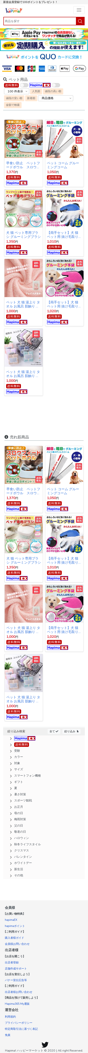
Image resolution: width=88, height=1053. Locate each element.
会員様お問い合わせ (17, 944)
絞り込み (71, 731)
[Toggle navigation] (79, 10)
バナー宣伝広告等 (16, 980)
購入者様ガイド (14, 938)
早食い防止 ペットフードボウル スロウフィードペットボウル (23, 165)
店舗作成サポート (16, 969)
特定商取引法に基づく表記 (21, 1029)
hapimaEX (11, 920)
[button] (44, 738)
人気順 (36, 91)
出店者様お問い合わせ (18, 992)
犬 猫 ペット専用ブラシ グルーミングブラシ (23, 235)
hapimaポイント (15, 926)
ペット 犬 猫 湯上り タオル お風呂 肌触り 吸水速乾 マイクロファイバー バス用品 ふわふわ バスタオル (23, 304)
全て (54, 731)
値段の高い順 (53, 91)
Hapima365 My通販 (17, 1004)
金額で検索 (13, 105)
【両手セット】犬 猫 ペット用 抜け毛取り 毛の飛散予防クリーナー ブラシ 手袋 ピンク (64, 304)
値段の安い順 (14, 98)
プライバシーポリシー (18, 1023)
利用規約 (10, 1017)
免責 (7, 1035)
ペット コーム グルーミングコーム (63, 165)
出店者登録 (12, 962)
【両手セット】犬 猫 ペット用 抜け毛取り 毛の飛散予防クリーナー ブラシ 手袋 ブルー (64, 235)
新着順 (31, 98)
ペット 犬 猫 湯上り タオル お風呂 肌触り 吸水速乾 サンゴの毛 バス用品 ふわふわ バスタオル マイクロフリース (23, 374)
